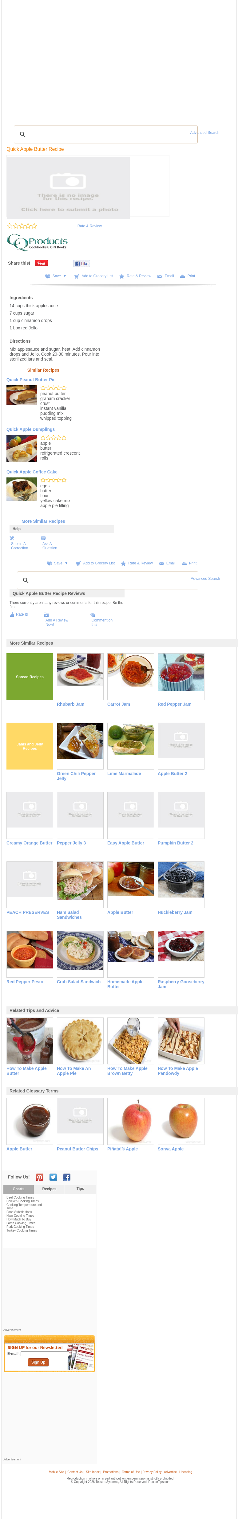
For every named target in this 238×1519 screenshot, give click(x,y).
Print (191, 276)
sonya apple (171, 1148)
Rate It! (22, 614)
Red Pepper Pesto (24, 981)
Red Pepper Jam (175, 704)
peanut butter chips (77, 1148)
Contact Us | (75, 1472)
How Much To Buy (18, 1219)
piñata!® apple (122, 1148)
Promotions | (111, 1472)
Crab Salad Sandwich (79, 981)
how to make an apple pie (74, 1071)
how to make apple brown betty (127, 1071)
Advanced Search (205, 132)
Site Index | (93, 1472)
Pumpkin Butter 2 (175, 842)
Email (169, 276)
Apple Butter (120, 912)
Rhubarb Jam (70, 704)
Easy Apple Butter (125, 842)
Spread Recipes (30, 677)
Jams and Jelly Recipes (30, 746)
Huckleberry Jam (175, 912)
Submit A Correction (19, 546)
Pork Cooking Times (20, 1226)
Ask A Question (49, 546)
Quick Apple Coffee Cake (32, 471)
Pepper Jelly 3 (71, 842)
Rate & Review (89, 226)
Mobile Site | (57, 1472)
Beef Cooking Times (20, 1197)
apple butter (19, 1148)
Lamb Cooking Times (20, 1223)
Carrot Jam (118, 704)
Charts (18, 1189)
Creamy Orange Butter (29, 842)
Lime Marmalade (124, 773)
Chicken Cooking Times (22, 1201)
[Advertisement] (49, 1289)
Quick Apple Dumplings (30, 429)
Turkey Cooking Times (21, 1230)
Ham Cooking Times (20, 1215)
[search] (104, 134)
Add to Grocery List (97, 276)
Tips (80, 1189)
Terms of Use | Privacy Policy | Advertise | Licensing (157, 1472)
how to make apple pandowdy (178, 1071)
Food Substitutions (19, 1212)
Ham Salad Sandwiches (69, 915)
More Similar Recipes (43, 521)
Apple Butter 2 (172, 773)
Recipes (49, 1189)
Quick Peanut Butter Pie (30, 379)
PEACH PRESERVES (27, 912)
